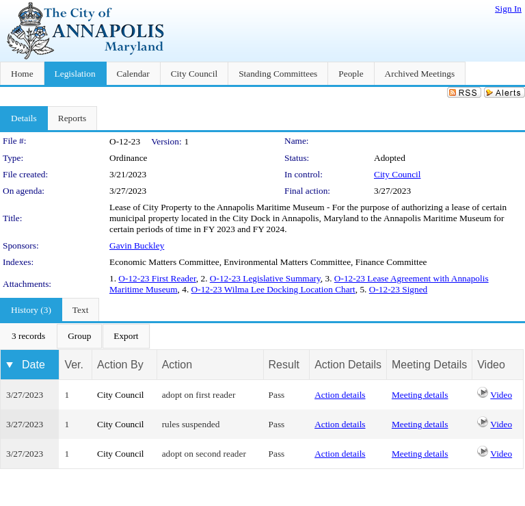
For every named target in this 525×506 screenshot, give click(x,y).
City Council (397, 174)
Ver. (73, 364)
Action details (339, 395)
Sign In (508, 8)
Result (284, 364)
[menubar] (75, 336)
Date (33, 364)
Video (501, 395)
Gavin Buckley (136, 245)
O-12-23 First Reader (157, 278)
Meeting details (420, 395)
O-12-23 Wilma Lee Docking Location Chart (273, 289)
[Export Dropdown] (126, 336)
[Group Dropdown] (79, 336)
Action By (120, 364)
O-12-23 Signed (398, 289)
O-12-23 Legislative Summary (265, 278)
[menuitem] (28, 336)
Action (177, 364)
